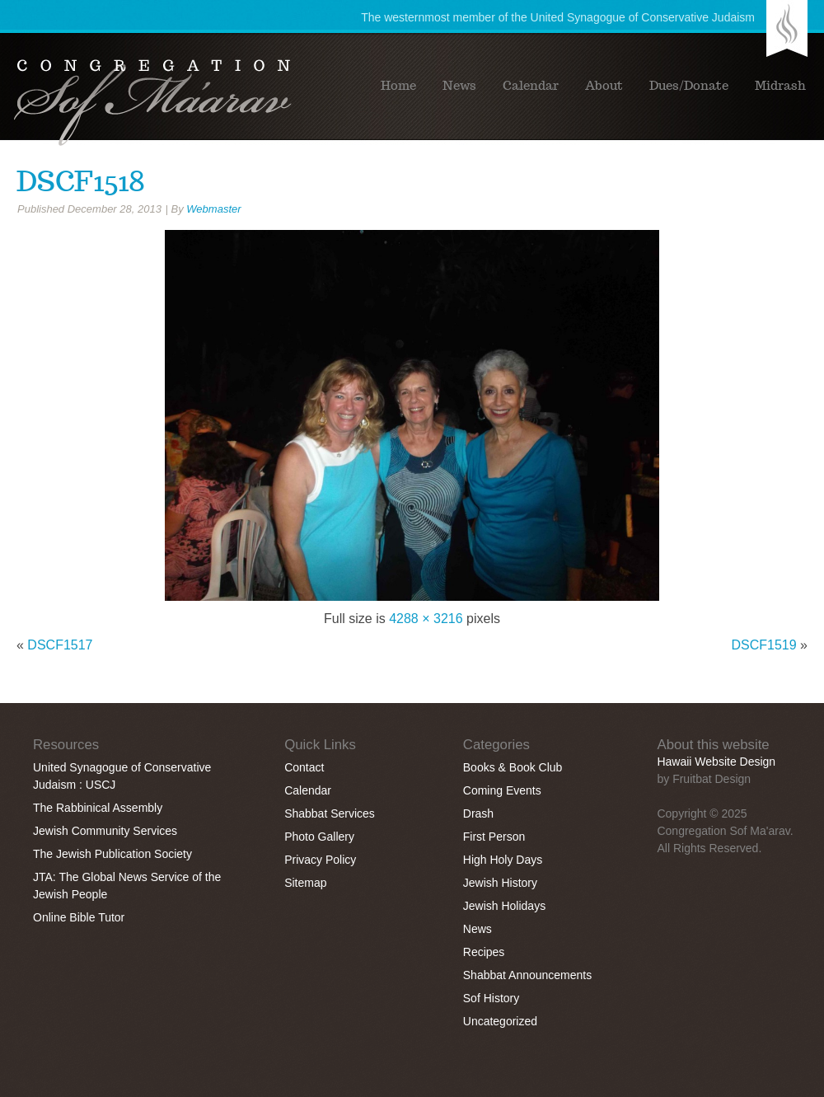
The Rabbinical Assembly (97, 807)
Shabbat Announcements (527, 975)
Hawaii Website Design (716, 761)
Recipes (484, 952)
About (604, 85)
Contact (304, 767)
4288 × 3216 (425, 619)
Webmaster (213, 209)
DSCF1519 (764, 645)
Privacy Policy (320, 859)
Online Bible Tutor (78, 917)
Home (398, 85)
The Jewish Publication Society (112, 853)
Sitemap (305, 882)
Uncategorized (500, 1021)
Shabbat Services (329, 813)
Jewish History (500, 882)
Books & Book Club (513, 767)
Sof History (491, 998)
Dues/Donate (688, 85)
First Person (494, 836)
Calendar (531, 85)
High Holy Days (502, 859)
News (459, 85)
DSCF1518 (80, 181)
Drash (478, 813)
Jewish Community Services (105, 830)
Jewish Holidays (504, 905)
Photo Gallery (319, 836)
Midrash (780, 85)
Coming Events (502, 790)
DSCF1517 (59, 645)
